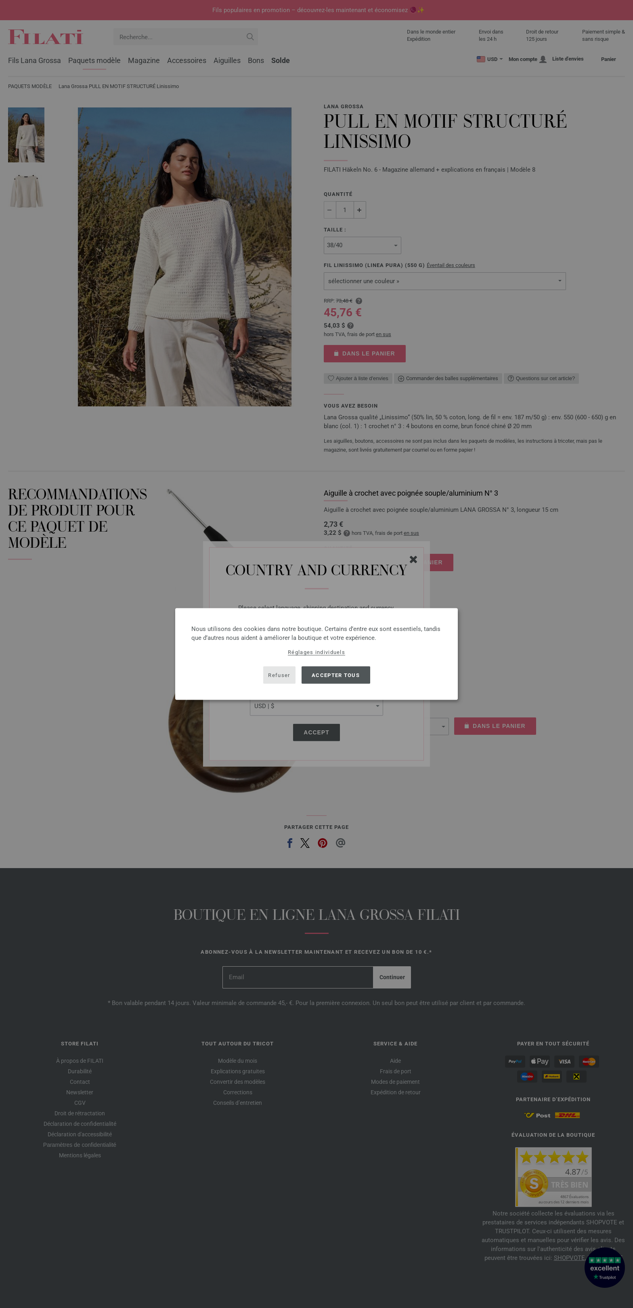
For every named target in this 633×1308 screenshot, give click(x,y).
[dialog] (316, 654)
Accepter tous (336, 675)
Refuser (279, 675)
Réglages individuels (316, 652)
